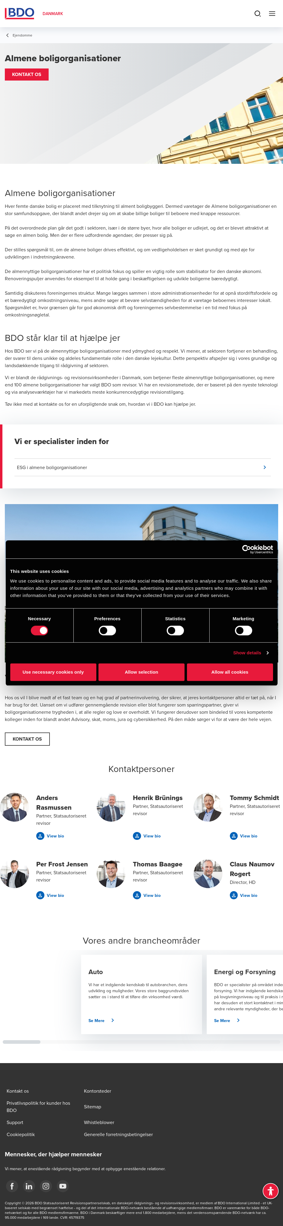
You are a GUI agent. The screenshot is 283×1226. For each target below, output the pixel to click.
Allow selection (141, 672)
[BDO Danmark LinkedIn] (29, 1186)
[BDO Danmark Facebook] (12, 1186)
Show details (247, 652)
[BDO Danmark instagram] (46, 1186)
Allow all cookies (230, 672)
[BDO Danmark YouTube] (63, 1186)
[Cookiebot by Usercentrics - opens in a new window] (246, 549)
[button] (27, 74)
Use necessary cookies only (53, 672)
